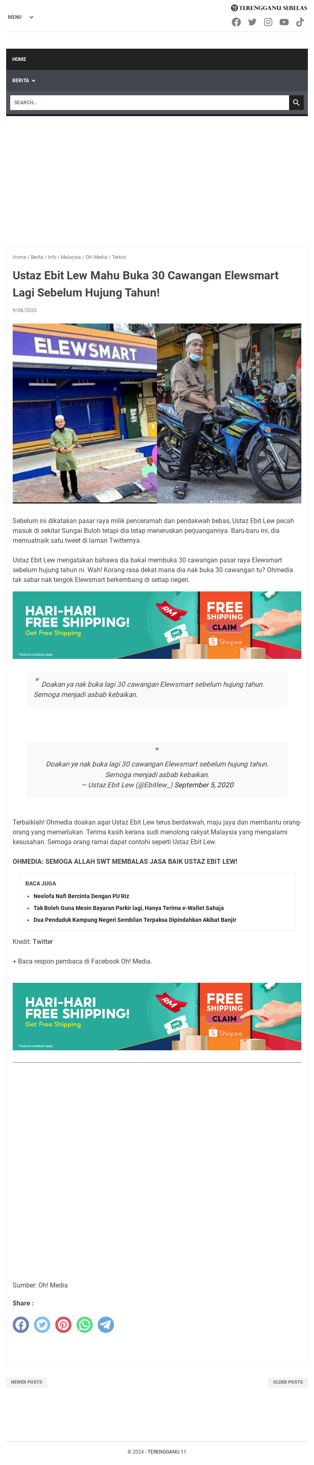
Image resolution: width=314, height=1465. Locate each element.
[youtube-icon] (285, 22)
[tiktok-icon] (301, 22)
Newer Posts (26, 1382)
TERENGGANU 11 (167, 1452)
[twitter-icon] (253, 22)
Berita (20, 80)
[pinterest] (63, 1325)
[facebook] (21, 1325)
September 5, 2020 (203, 785)
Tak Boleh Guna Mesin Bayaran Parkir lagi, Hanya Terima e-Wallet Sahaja (129, 908)
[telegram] (106, 1325)
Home (19, 59)
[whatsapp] (84, 1325)
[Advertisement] (157, 177)
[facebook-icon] (237, 22)
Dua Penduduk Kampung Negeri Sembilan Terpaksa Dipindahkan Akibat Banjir (135, 920)
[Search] (149, 102)
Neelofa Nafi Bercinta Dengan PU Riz (81, 896)
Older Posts (288, 1382)
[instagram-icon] (269, 22)
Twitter (43, 942)
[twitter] (42, 1325)
